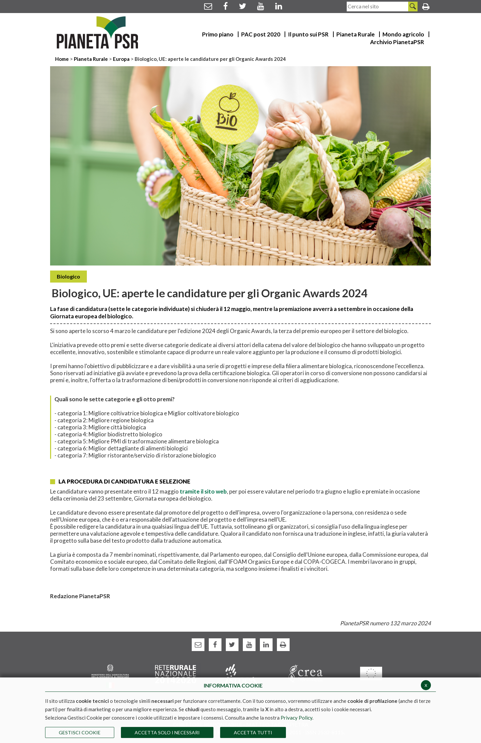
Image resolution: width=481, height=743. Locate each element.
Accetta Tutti (253, 732)
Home (62, 59)
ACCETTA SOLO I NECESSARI (167, 732)
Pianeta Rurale (91, 59)
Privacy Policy (296, 718)
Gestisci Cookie (80, 732)
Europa (121, 59)
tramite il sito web (203, 491)
